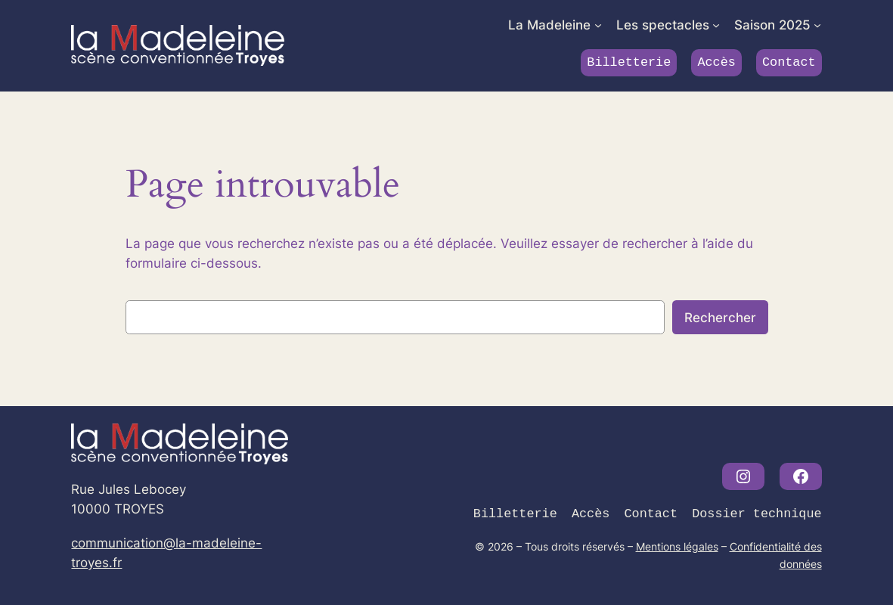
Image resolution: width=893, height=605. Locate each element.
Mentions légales (677, 546)
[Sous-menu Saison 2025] (817, 25)
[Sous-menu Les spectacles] (716, 25)
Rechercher (720, 317)
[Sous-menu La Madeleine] (598, 25)
